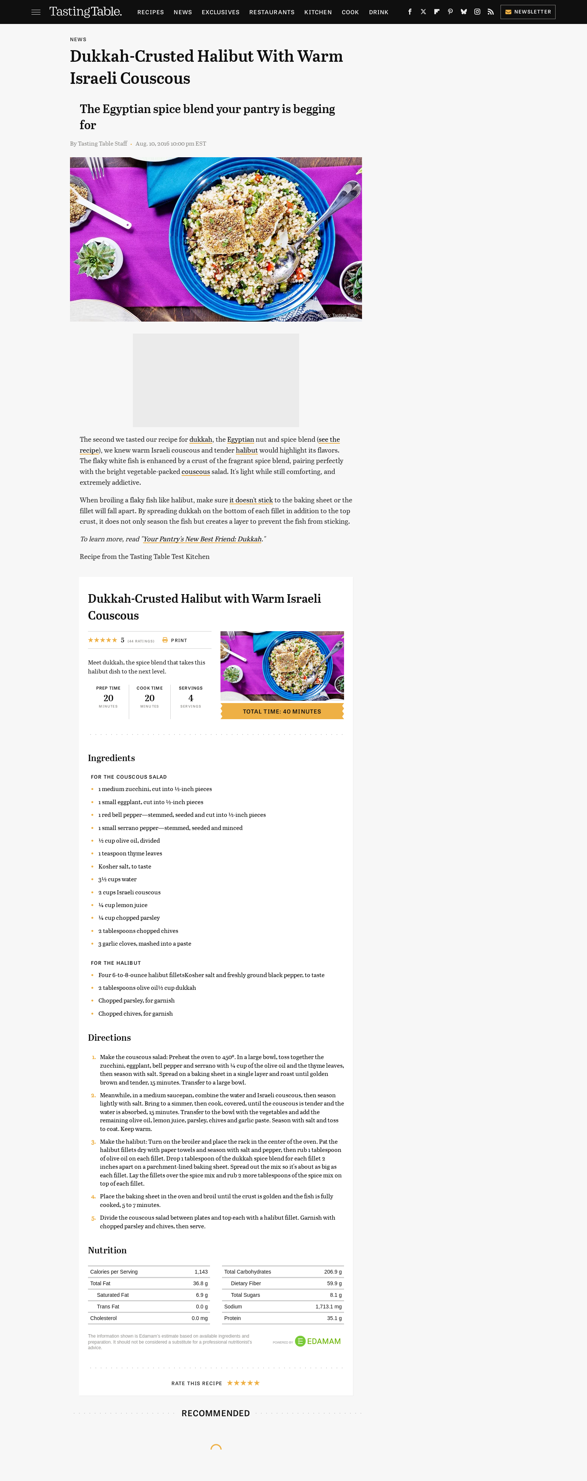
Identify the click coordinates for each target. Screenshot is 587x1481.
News (183, 11)
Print (174, 640)
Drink (379, 11)
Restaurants (272, 11)
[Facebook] (410, 13)
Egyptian (240, 439)
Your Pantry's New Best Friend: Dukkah (202, 538)
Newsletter (528, 11)
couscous (196, 471)
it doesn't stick (251, 499)
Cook (350, 11)
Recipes (150, 11)
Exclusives (221, 11)
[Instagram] (477, 13)
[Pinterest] (450, 13)
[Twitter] (423, 13)
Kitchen (318, 11)
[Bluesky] (464, 13)
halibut (247, 449)
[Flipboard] (437, 13)
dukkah (200, 439)
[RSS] (491, 13)
